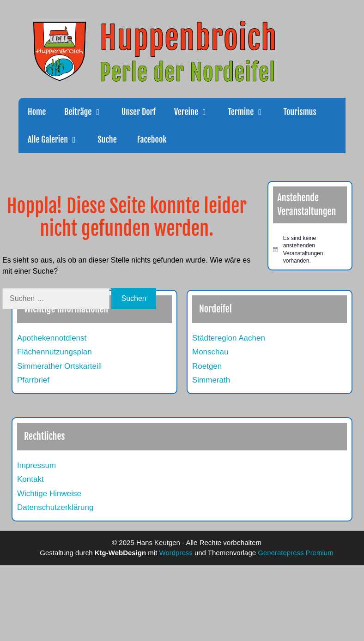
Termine (251, 112)
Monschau (210, 351)
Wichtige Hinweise (49, 493)
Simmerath (211, 380)
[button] (101, 112)
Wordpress (176, 553)
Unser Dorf (138, 112)
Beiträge (88, 112)
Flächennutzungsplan (54, 351)
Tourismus (300, 112)
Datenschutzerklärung (55, 507)
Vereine (196, 112)
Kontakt (30, 479)
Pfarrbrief (33, 380)
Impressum (36, 465)
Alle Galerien (58, 139)
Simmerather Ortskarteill (59, 366)
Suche (106, 139)
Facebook (151, 139)
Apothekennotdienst (51, 338)
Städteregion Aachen (228, 338)
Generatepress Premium (295, 553)
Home (37, 112)
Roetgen (207, 366)
